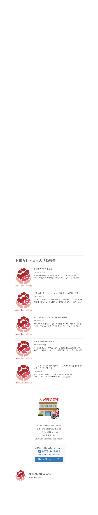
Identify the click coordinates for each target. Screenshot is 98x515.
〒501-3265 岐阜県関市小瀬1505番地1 (49, 439)
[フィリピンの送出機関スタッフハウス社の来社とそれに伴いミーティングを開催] (23, 374)
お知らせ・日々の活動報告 (35, 260)
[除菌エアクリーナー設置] (23, 350)
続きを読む (75, 278)
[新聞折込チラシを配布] (23, 277)
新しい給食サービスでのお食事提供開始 (50, 317)
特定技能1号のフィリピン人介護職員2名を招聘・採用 (56, 293)
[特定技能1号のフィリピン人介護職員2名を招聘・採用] (23, 302)
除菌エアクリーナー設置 (44, 341)
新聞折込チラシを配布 (43, 269)
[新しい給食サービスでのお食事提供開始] (23, 326)
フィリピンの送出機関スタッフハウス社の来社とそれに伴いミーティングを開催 (58, 367)
